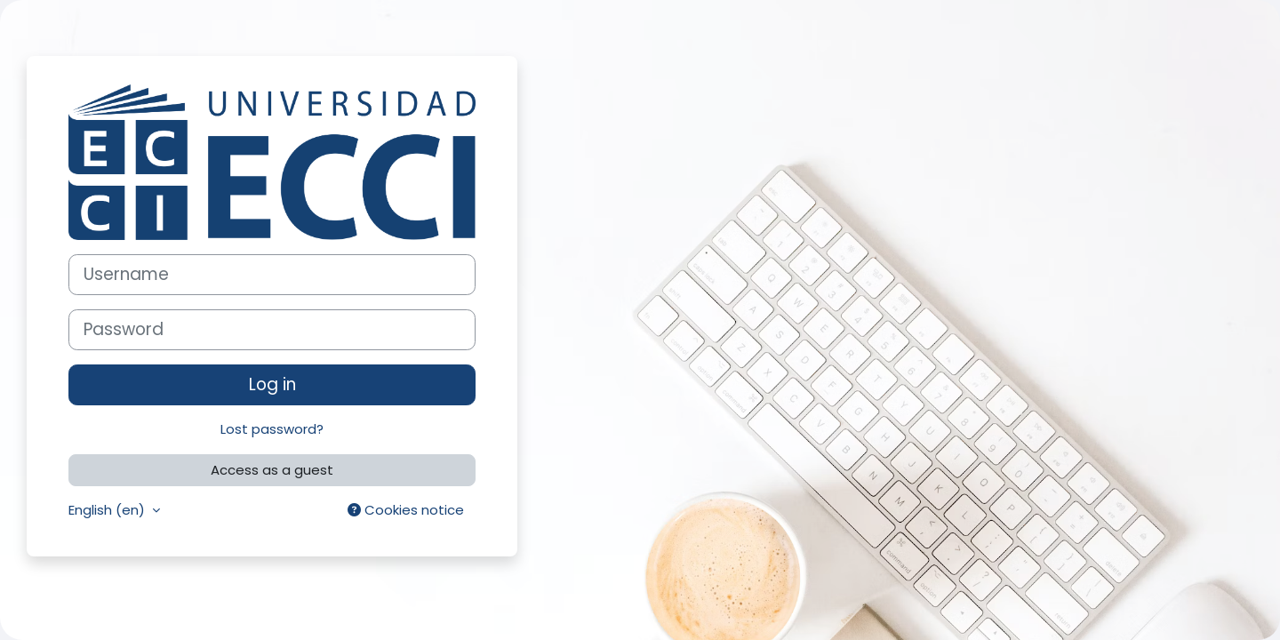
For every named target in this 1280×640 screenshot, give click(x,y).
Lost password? (272, 429)
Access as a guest (272, 469)
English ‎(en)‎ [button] (108, 509)
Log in (272, 384)
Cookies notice (406, 509)
